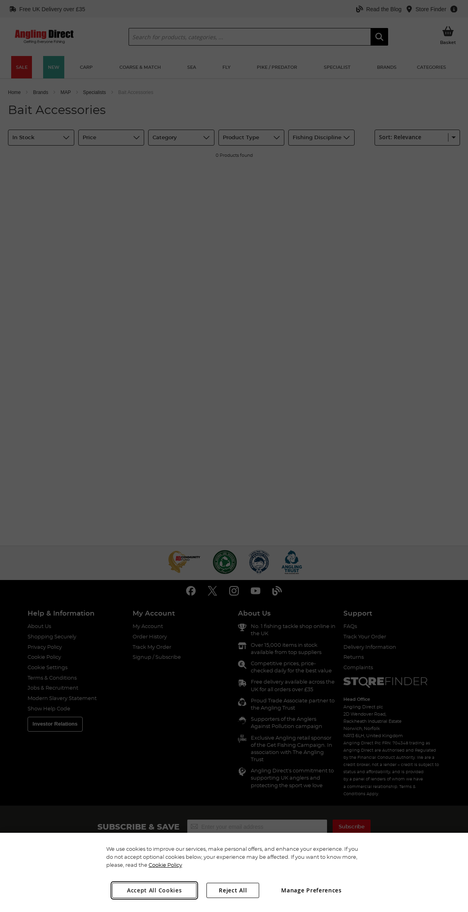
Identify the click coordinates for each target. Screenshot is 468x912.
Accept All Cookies (154, 890)
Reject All (233, 890)
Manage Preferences (311, 890)
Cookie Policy (165, 865)
